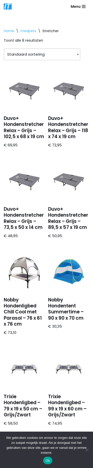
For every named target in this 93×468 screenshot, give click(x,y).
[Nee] (86, 449)
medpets (28, 30)
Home (9, 30)
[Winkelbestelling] (42, 54)
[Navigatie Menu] (78, 6)
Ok (48, 461)
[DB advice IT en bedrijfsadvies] (8, 6)
